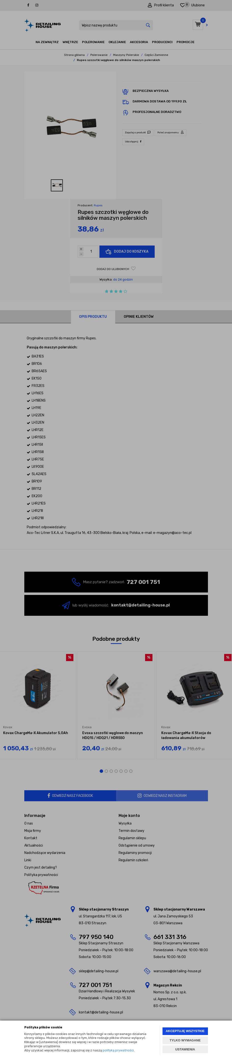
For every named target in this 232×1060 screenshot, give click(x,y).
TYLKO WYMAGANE (185, 1040)
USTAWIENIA (185, 1049)
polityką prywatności (118, 1050)
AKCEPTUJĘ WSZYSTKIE (185, 1031)
